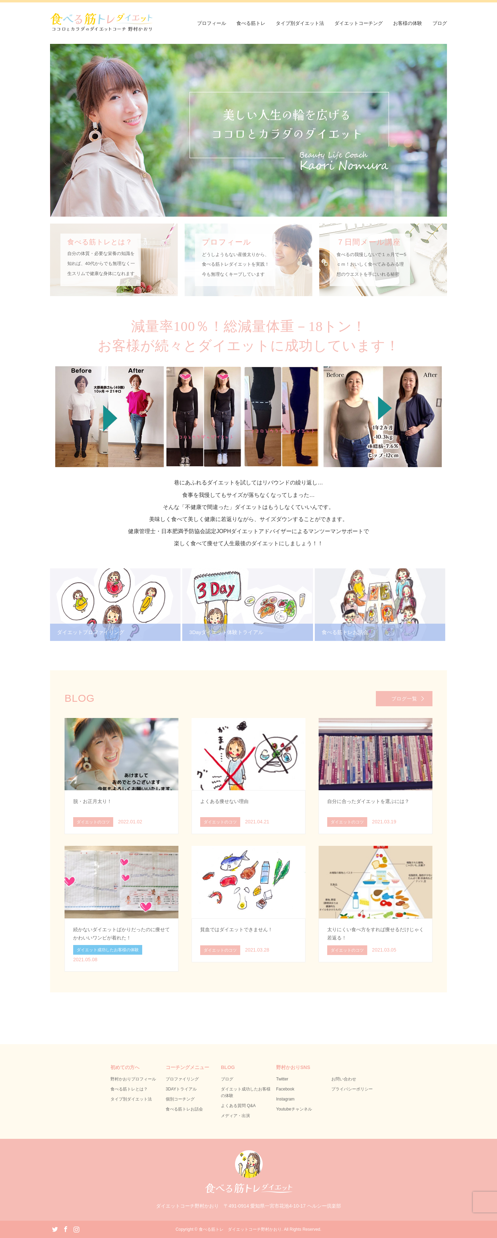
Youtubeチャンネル (294, 1109)
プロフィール (211, 23)
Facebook (285, 1089)
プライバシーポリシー (352, 1089)
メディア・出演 (235, 1115)
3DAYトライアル (181, 1089)
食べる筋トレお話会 (184, 1109)
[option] (248, 130)
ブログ (439, 23)
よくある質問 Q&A (238, 1105)
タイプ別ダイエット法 (300, 23)
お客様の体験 (407, 23)
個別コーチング (180, 1099)
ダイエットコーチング (358, 23)
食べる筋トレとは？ (129, 1089)
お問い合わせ (343, 1079)
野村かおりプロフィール (133, 1079)
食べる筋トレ (250, 23)
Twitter (282, 1079)
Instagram (285, 1099)
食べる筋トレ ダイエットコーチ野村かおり (240, 1229)
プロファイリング (182, 1079)
